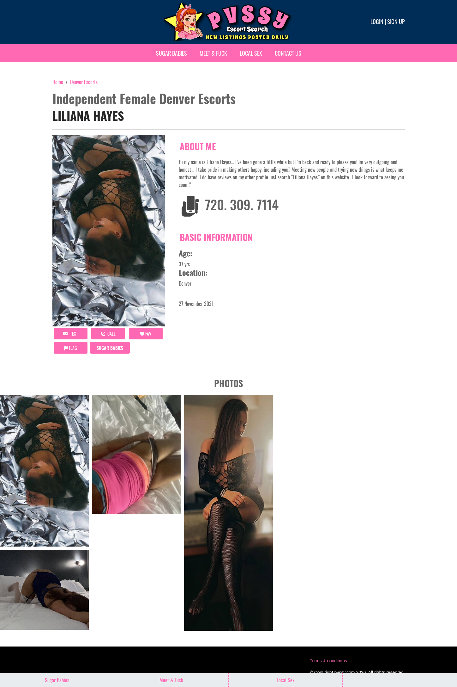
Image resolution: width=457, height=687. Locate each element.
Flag (70, 347)
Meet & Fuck (213, 53)
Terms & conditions (328, 660)
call (108, 333)
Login (376, 21)
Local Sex (251, 53)
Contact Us (288, 53)
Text (70, 333)
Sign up (396, 21)
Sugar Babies (171, 53)
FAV (145, 333)
